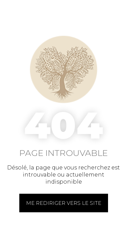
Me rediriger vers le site (63, 203)
